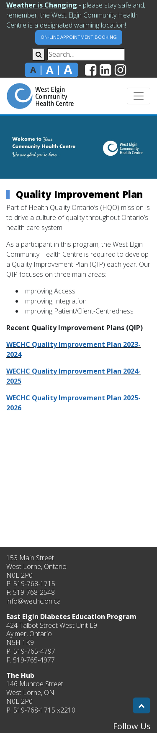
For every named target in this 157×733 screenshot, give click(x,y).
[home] (40, 96)
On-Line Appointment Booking (79, 37)
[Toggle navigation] (138, 96)
